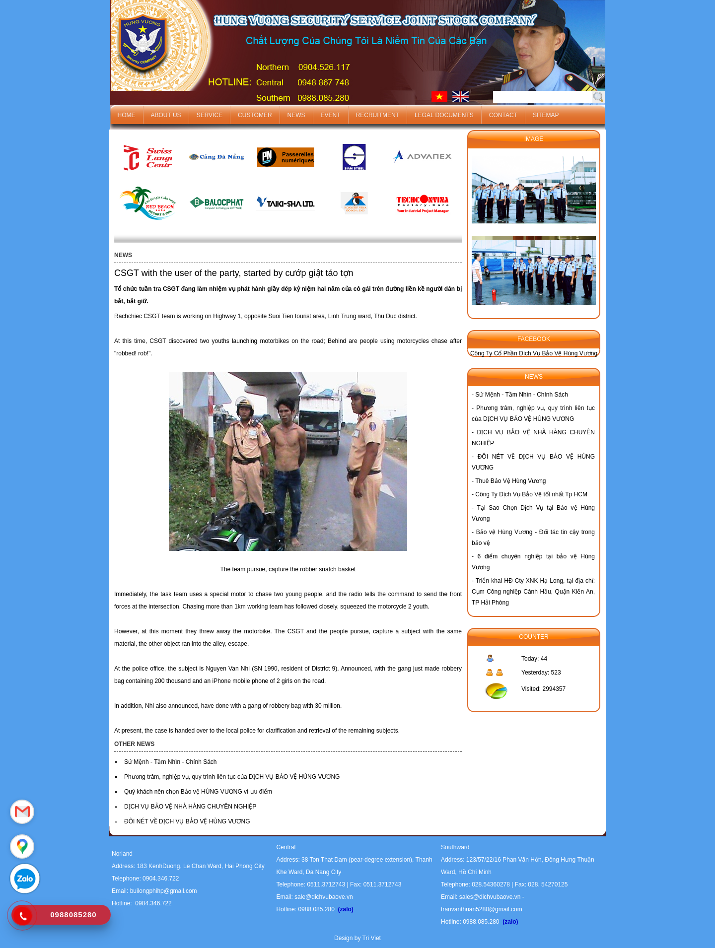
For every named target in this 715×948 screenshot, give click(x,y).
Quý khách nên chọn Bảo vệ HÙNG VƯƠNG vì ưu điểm (198, 791)
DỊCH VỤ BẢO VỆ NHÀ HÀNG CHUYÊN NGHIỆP (190, 806)
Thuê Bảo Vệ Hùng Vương (510, 480)
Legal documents (444, 115)
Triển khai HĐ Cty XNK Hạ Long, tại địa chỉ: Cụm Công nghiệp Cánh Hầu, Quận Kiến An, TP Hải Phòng (533, 591)
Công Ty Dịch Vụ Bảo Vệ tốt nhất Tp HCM (531, 494)
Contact (503, 115)
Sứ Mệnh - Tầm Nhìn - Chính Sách (170, 761)
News (296, 115)
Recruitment (377, 115)
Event (331, 115)
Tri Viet (371, 938)
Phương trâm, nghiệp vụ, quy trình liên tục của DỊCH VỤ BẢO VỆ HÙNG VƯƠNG (232, 776)
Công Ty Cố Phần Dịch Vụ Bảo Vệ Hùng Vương (533, 353)
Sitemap (546, 115)
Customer (255, 115)
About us (166, 115)
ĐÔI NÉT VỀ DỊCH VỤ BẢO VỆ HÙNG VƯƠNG (187, 821)
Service (209, 115)
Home (127, 115)
